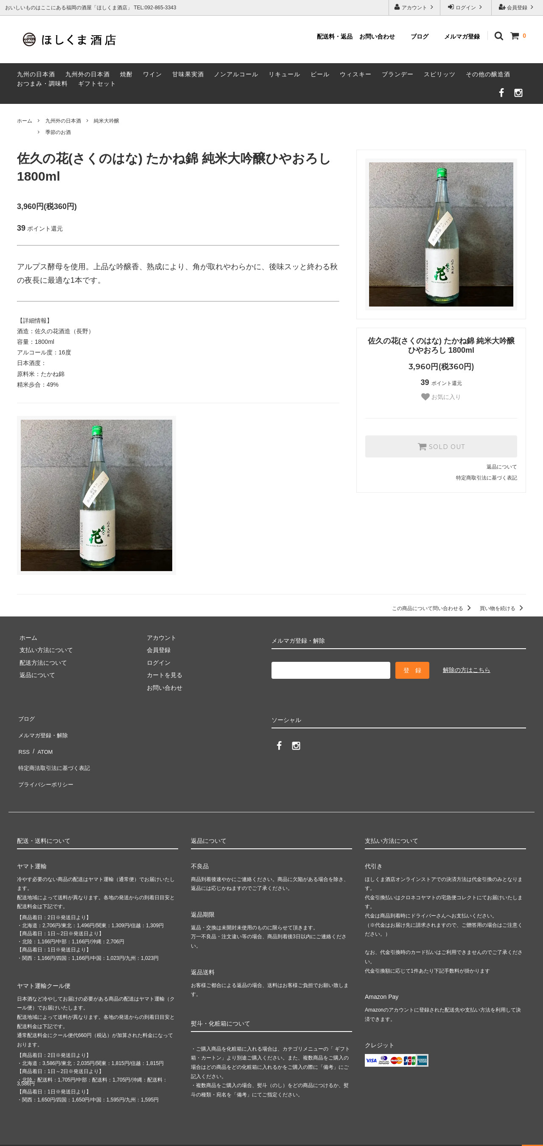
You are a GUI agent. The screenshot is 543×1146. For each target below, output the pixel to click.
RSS (23, 742)
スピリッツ (440, 74)
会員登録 (517, 7)
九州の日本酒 (36, 74)
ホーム (24, 121)
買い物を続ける (503, 608)
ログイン (466, 7)
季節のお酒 (58, 132)
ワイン (152, 74)
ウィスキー (356, 74)
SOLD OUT (441, 446)
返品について (502, 467)
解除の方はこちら (466, 669)
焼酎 (126, 74)
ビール (320, 74)
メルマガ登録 (462, 36)
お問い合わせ (377, 36)
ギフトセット (97, 83)
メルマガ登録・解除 (43, 729)
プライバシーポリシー (46, 767)
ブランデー (398, 74)
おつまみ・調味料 (42, 83)
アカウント (415, 7)
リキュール (284, 74)
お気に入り (441, 397)
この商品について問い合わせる (433, 608)
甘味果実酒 (188, 74)
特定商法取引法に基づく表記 (55, 754)
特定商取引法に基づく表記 (486, 478)
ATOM (42, 742)
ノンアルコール (236, 74)
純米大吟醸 (106, 121)
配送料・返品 (335, 36)
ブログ (419, 36)
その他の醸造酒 (488, 74)
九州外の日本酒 (87, 74)
